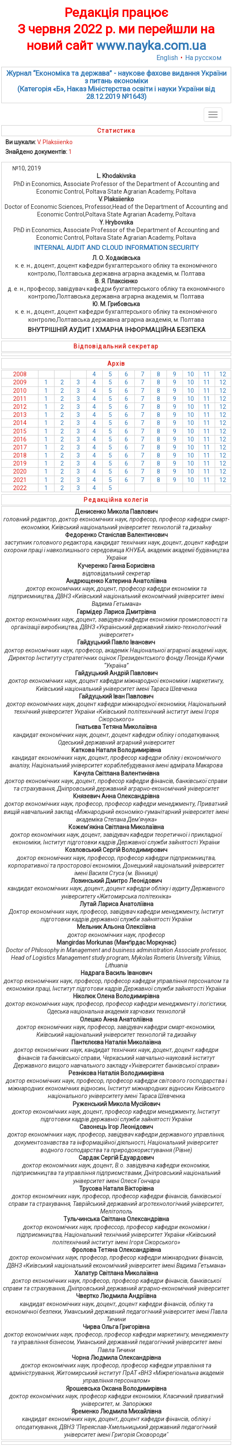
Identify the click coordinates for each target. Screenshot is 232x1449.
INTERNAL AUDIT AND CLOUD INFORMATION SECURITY (116, 248)
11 (206, 374)
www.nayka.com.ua (151, 45)
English (167, 58)
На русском (203, 58)
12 (222, 374)
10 (190, 374)
